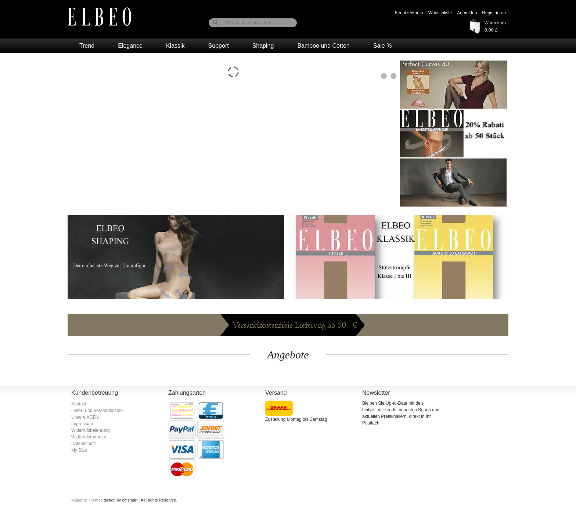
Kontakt (78, 404)
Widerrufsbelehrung (90, 430)
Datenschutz (83, 443)
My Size (79, 450)
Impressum (82, 423)
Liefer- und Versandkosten (97, 410)
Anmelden (467, 12)
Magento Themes (87, 500)
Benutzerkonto (409, 12)
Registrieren (494, 12)
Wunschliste (440, 12)
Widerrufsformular (88, 437)
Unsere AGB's (85, 417)
